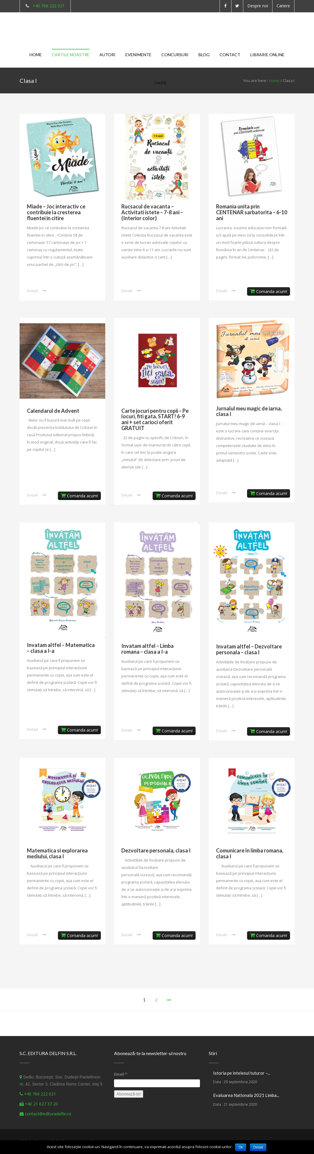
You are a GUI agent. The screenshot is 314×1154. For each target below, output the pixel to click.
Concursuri (175, 54)
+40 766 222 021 (49, 5)
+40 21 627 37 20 (41, 1104)
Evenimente (138, 54)
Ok (241, 1147)
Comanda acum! (268, 291)
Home (36, 54)
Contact (230, 54)
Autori (107, 54)
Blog (204, 54)
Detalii (32, 290)
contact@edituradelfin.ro (48, 1114)
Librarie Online (267, 54)
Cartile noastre (70, 54)
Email (120, 1074)
